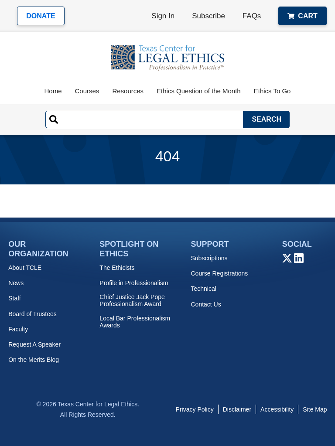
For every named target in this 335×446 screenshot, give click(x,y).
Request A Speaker (34, 344)
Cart (302, 16)
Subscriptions (209, 258)
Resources (128, 91)
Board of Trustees (32, 313)
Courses (87, 91)
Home (53, 91)
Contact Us (206, 304)
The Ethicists (116, 267)
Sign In (162, 16)
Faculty (18, 329)
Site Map (315, 409)
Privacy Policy (195, 409)
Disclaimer (237, 409)
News (16, 282)
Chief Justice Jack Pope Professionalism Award (131, 300)
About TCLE (24, 267)
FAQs (252, 16)
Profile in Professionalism (133, 282)
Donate (40, 16)
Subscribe (208, 16)
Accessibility (277, 409)
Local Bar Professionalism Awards (134, 322)
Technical (203, 288)
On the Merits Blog (33, 359)
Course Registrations (219, 273)
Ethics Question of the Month (199, 91)
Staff (14, 298)
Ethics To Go (272, 91)
